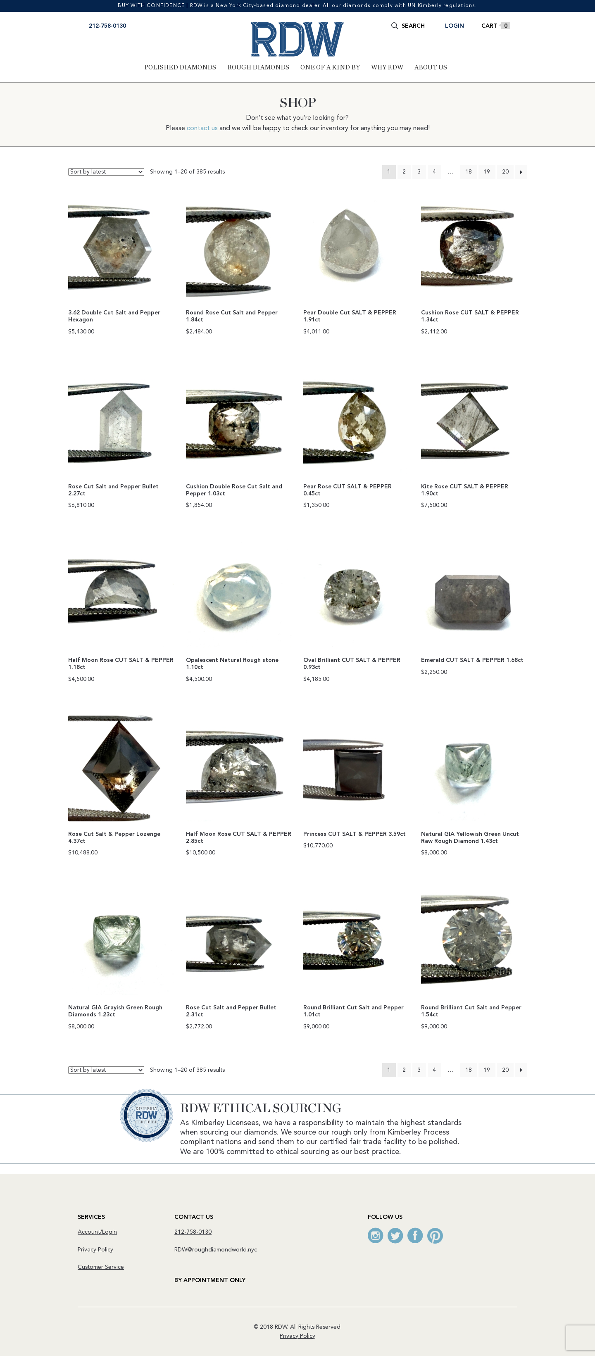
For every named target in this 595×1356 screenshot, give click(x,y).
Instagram (375, 1236)
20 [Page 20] (505, 172)
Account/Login (97, 1232)
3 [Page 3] (419, 172)
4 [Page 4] (434, 172)
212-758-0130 (107, 26)
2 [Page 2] (404, 172)
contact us (202, 128)
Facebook (415, 1236)
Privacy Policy (95, 1249)
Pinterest (435, 1236)
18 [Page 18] (468, 172)
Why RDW (387, 67)
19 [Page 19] (486, 172)
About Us (430, 67)
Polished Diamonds (180, 67)
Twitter (395, 1236)
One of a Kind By (330, 67)
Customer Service (101, 1267)
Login (454, 26)
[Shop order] (106, 172)
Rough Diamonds (258, 67)
